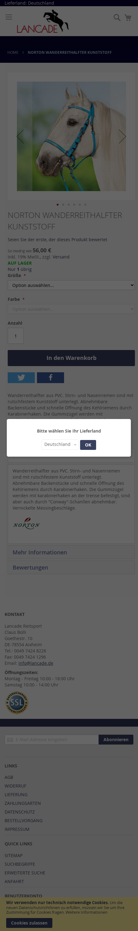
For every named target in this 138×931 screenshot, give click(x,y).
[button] (60, 444)
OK (88, 445)
